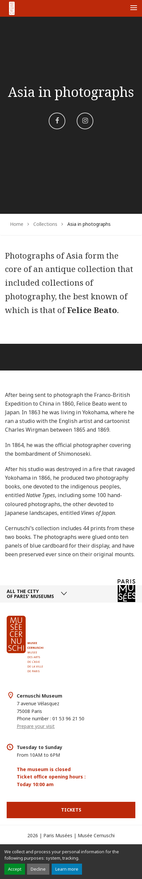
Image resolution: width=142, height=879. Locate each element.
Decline (38, 869)
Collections (45, 224)
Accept (14, 869)
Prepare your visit (36, 726)
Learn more (66, 869)
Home (16, 224)
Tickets (71, 810)
